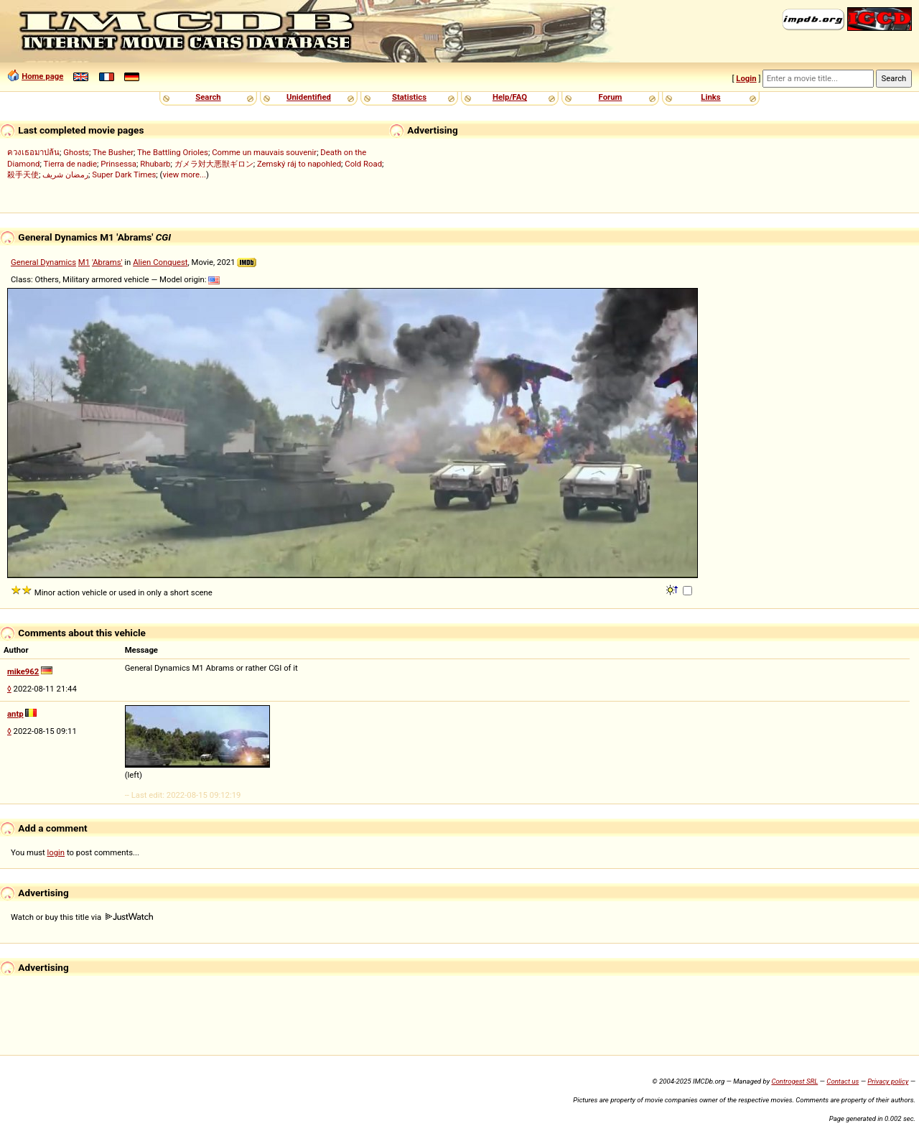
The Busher (113, 152)
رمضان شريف (65, 174)
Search (207, 97)
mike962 (23, 671)
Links (710, 97)
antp (15, 714)
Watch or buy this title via (82, 917)
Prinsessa (118, 164)
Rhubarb (155, 164)
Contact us (842, 1081)
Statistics (409, 97)
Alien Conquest (160, 262)
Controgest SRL (794, 1081)
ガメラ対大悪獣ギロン (213, 164)
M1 (84, 262)
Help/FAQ (510, 97)
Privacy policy (887, 1081)
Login (746, 78)
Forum (610, 97)
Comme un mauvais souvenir (264, 152)
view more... (184, 174)
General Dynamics (43, 262)
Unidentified (308, 97)
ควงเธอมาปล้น (33, 152)
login (56, 852)
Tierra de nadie (70, 164)
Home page (42, 76)
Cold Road (363, 164)
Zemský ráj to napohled (299, 164)
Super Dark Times (124, 174)
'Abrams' (107, 262)
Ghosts (76, 152)
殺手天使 (23, 174)
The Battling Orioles (172, 152)
